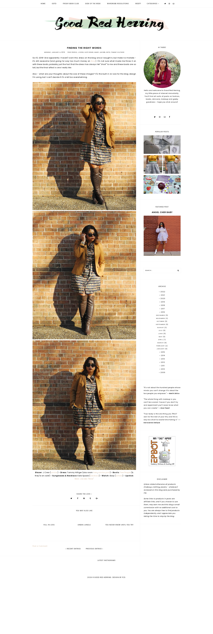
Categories (152, 4)
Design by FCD (118, 630)
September (161, 324)
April (160, 340)
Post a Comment (40, 546)
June (160, 333)
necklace (94, 475)
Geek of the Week (93, 4)
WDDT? (138, 4)
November (161, 318)
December (161, 315)
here (95, 472)
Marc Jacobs (99, 52)
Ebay (93, 61)
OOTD (54, 4)
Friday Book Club (71, 4)
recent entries (73, 549)
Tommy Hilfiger (117, 52)
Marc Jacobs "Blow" (84, 479)
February (160, 346)
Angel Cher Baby (162, 212)
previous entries (94, 549)
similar (54, 472)
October (161, 321)
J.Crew (81, 52)
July (161, 330)
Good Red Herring (102, 630)
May (161, 337)
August (160, 327)
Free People (72, 52)
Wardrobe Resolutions (118, 4)
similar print (104, 472)
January (161, 349)
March (160, 343)
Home (43, 4)
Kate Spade (89, 52)
